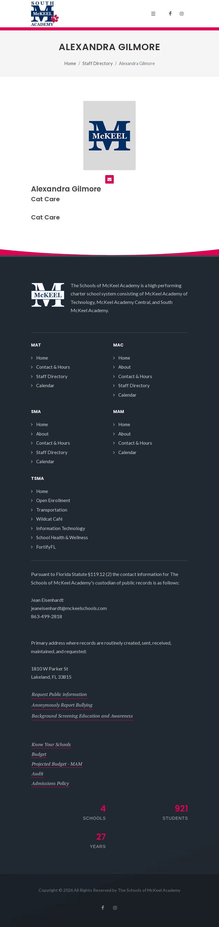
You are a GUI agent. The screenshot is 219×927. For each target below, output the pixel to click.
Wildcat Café (49, 519)
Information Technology (60, 528)
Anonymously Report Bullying (62, 704)
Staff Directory (97, 63)
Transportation (51, 509)
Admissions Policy (50, 783)
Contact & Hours (53, 367)
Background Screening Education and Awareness (82, 715)
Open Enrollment (53, 500)
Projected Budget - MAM (57, 763)
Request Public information (59, 694)
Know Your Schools (51, 744)
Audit (37, 773)
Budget (39, 754)
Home (70, 63)
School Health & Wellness (62, 537)
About (124, 367)
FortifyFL (46, 547)
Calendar (45, 385)
